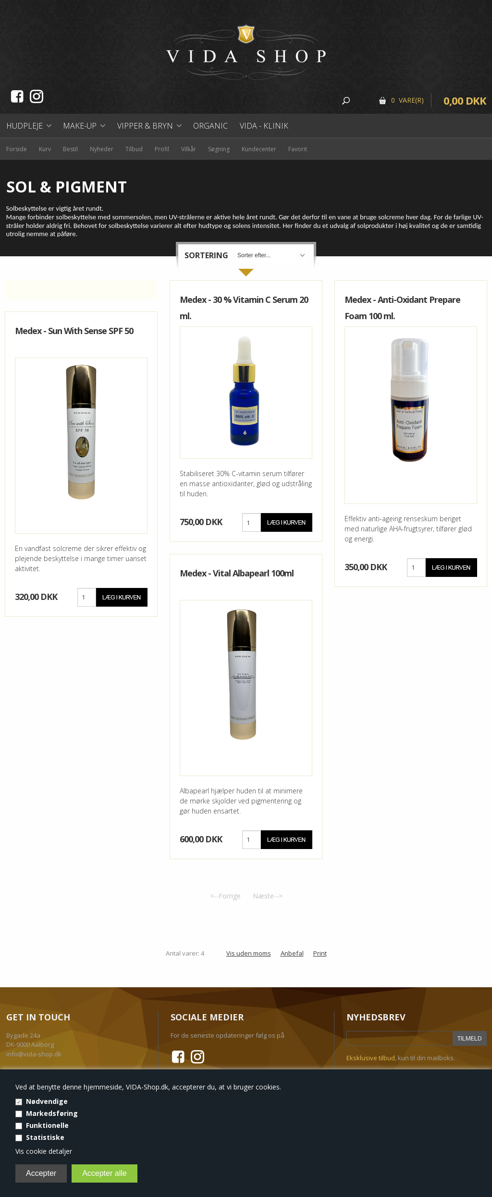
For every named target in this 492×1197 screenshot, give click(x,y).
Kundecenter (259, 149)
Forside (16, 149)
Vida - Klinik (264, 125)
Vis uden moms (248, 953)
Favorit (297, 149)
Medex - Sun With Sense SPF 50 (74, 330)
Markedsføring (52, 1113)
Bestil (70, 149)
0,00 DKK (464, 100)
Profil (162, 149)
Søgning (219, 149)
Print (320, 953)
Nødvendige (47, 1101)
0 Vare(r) (407, 100)
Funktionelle (47, 1125)
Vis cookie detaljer (43, 1151)
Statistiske (45, 1137)
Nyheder (101, 149)
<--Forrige (225, 895)
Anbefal (292, 953)
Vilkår (188, 149)
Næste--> (268, 895)
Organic (210, 125)
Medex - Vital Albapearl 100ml (237, 573)
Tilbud (134, 149)
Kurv (45, 149)
